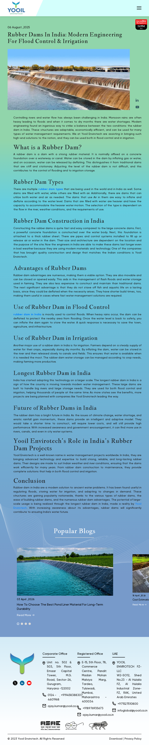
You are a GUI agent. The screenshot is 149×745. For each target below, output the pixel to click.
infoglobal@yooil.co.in (132, 710)
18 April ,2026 (139, 596)
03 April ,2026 (26, 599)
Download (115, 738)
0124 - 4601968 (53, 697)
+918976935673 (93, 708)
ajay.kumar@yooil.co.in (63, 706)
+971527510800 (128, 703)
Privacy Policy (133, 738)
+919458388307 (72, 695)
